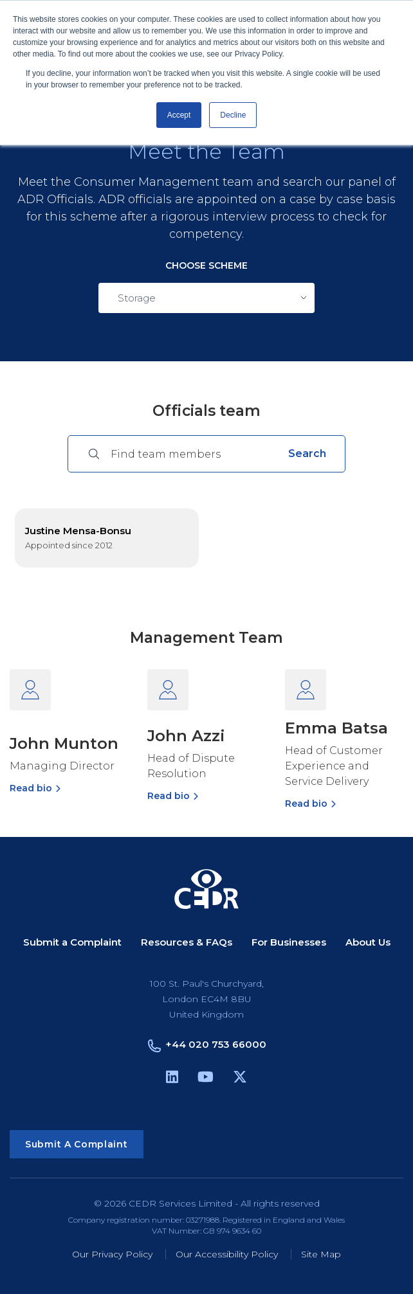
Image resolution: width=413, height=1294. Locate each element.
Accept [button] (179, 115)
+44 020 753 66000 (215, 1044)
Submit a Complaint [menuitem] (72, 942)
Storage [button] (137, 298)
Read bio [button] (31, 788)
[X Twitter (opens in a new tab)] (240, 1079)
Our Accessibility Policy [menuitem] (227, 1254)
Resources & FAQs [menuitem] (186, 942)
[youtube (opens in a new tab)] (205, 1079)
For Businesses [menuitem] (289, 942)
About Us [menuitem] (367, 942)
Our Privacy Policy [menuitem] (112, 1254)
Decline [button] (233, 115)
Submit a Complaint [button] (76, 1144)
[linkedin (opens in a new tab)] (172, 1079)
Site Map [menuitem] (321, 1254)
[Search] (194, 454)
